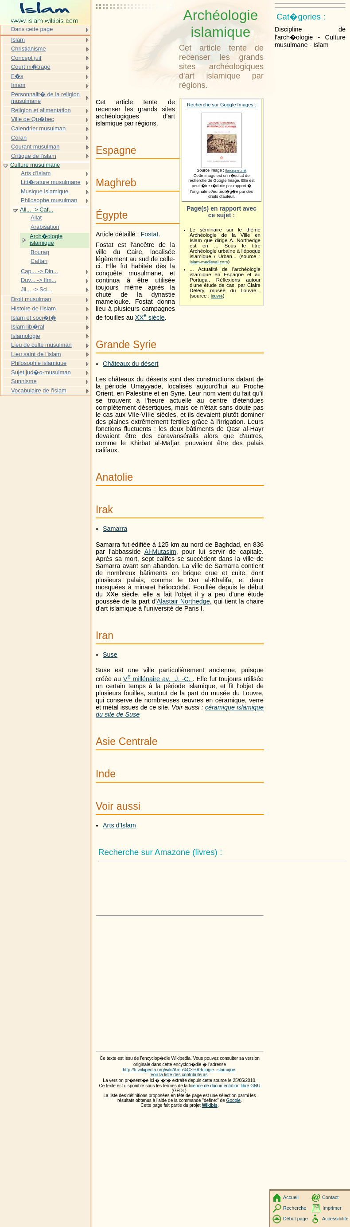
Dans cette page (32, 29)
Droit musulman (31, 299)
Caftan (39, 261)
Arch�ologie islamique (46, 240)
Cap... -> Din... (39, 271)
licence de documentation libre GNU (224, 1085)
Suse (110, 654)
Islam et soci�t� (33, 317)
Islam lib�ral (27, 326)
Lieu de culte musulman (41, 344)
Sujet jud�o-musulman (41, 372)
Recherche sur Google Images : (221, 104)
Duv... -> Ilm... (38, 280)
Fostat (150, 234)
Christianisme (28, 48)
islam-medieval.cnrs (209, 261)
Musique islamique (44, 191)
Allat (36, 217)
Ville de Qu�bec (32, 119)
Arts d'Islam (119, 825)
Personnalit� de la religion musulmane (45, 98)
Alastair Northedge (183, 601)
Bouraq (40, 252)
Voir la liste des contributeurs (179, 1074)
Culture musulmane (35, 164)
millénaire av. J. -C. (158, 678)
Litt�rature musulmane (51, 182)
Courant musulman (35, 146)
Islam (18, 39)
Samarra (115, 528)
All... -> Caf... (36, 209)
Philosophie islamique (38, 363)
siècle (150, 317)
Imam (18, 85)
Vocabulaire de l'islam (38, 390)
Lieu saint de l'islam (36, 354)
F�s (17, 76)
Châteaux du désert (131, 363)
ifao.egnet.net (236, 170)
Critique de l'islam (33, 156)
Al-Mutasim (160, 551)
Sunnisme (24, 381)
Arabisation (45, 226)
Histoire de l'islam (33, 308)
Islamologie (25, 336)
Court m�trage (31, 66)
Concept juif (26, 58)
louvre (217, 296)
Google (233, 1100)
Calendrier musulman (38, 128)
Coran (19, 137)
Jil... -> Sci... (36, 289)
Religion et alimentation (41, 110)
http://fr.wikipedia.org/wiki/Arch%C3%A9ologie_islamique (179, 1069)
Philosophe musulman (49, 200)
